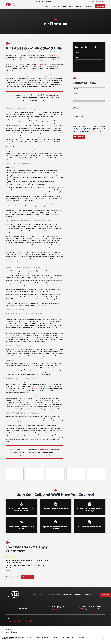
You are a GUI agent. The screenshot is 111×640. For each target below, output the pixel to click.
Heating (58, 594)
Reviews (38, 1)
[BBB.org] (10, 621)
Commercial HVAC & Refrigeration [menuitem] (84, 6)
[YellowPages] (22, 621)
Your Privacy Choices (23, 631)
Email (74, 102)
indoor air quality (43, 64)
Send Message (78, 136)
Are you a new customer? (78, 112)
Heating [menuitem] (71, 6)
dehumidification (36, 388)
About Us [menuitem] (53, 6)
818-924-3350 (100, 1)
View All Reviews (26, 577)
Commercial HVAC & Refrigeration (82, 594)
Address (75, 107)
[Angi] (18, 621)
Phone (74, 98)
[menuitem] (89, 53)
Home (34, 594)
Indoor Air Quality (67, 594)
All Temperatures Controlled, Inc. (53, 55)
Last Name (75, 93)
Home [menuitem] (46, 6)
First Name (75, 88)
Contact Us (100, 6)
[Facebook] (30, 621)
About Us (41, 594)
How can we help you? (78, 116)
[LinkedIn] (26, 621)
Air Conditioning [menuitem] (62, 6)
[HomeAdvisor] (14, 621)
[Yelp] (6, 621)
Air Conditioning (50, 594)
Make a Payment (46, 1)
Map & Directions (55, 609)
